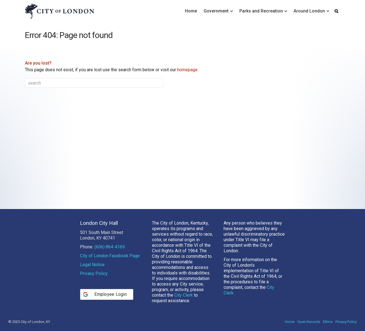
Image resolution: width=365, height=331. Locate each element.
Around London (309, 11)
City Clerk (183, 295)
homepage (187, 69)
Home (191, 11)
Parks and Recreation (261, 11)
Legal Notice (92, 264)
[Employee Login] (106, 294)
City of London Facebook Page (110, 255)
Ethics (328, 322)
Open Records (308, 322)
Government (216, 11)
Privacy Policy (94, 273)
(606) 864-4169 (109, 246)
